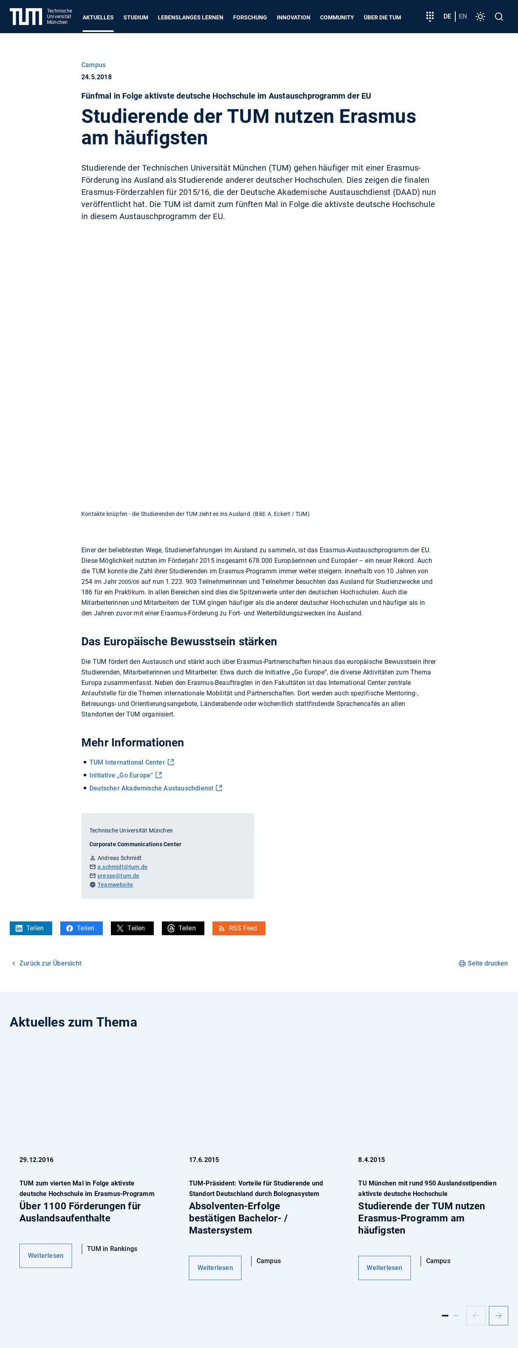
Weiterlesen (46, 1255)
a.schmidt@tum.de (123, 867)
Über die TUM (382, 17)
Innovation (293, 17)
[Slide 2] (455, 1315)
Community (337, 17)
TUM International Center (127, 762)
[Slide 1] (445, 1315)
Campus (93, 65)
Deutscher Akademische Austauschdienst (151, 788)
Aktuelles (98, 17)
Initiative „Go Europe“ (121, 775)
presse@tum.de (119, 876)
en (463, 16)
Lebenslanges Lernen (190, 17)
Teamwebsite (115, 884)
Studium (135, 17)
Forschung (250, 17)
